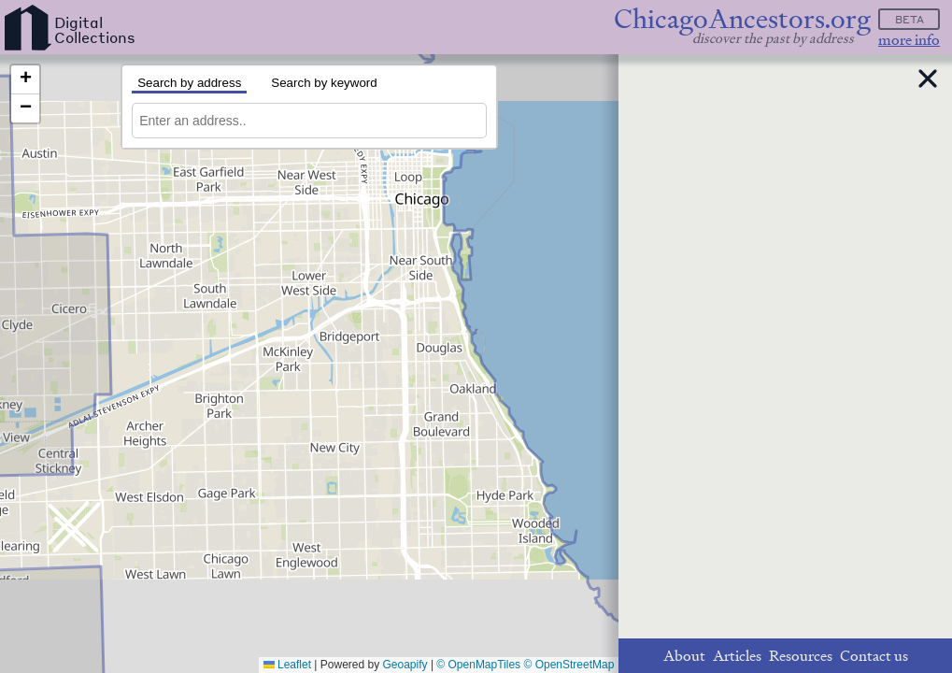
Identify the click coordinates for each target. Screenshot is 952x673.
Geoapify (405, 664)
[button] (25, 79)
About (684, 656)
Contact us (874, 656)
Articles (737, 656)
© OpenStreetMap (568, 664)
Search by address (189, 83)
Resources (800, 656)
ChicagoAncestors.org (742, 19)
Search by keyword (324, 83)
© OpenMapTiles (478, 664)
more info (909, 40)
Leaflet (287, 664)
